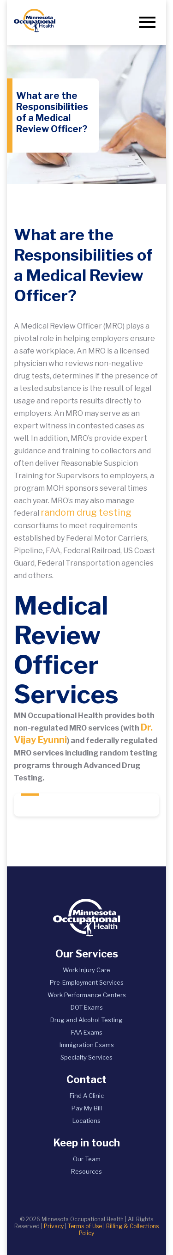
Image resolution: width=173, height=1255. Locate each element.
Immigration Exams (87, 1045)
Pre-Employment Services (87, 982)
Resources (86, 1171)
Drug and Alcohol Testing (86, 1020)
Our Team (87, 1159)
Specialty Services (86, 1057)
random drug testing (86, 512)
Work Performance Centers (87, 995)
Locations (86, 1120)
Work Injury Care (86, 970)
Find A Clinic (87, 1095)
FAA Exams (86, 1032)
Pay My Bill (87, 1108)
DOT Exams (87, 1007)
